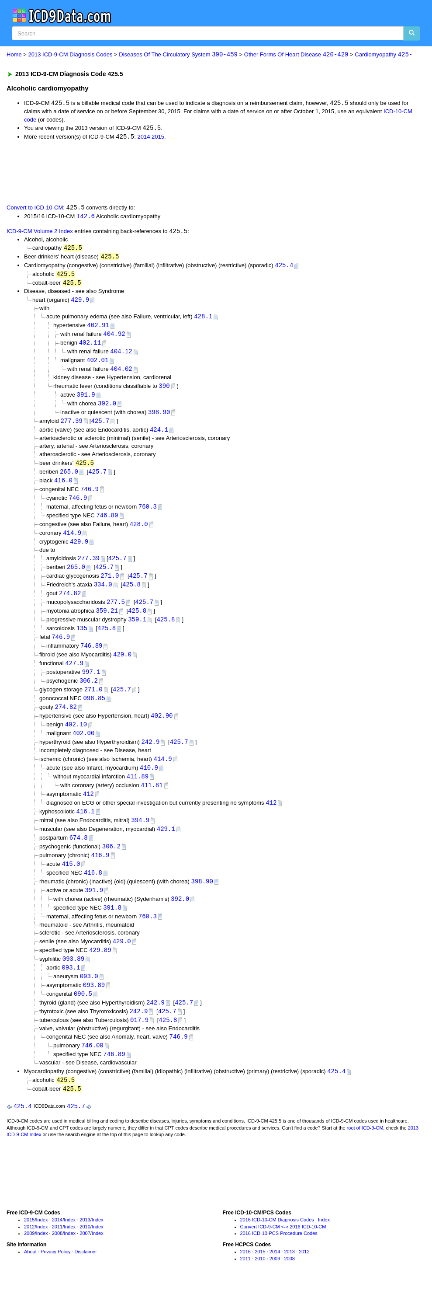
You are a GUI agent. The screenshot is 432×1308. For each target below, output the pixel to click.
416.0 (63, 487)
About (30, 1274)
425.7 (100, 426)
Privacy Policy (55, 1274)
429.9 (80, 303)
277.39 (71, 426)
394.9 (140, 836)
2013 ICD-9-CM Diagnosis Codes (70, 55)
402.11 (90, 346)
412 (88, 809)
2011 (57, 1249)
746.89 (107, 523)
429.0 (122, 666)
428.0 (139, 532)
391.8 (112, 926)
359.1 (137, 630)
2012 (29, 1249)
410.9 (149, 782)
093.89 (73, 978)
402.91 (98, 328)
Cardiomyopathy (383, 55)
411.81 (151, 800)
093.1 (71, 987)
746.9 (89, 496)
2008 (57, 1256)
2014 (143, 138)
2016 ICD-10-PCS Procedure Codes (279, 1256)
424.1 (159, 436)
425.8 (131, 594)
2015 (158, 138)
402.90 (162, 729)
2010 (84, 1249)
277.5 (116, 612)
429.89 (100, 969)
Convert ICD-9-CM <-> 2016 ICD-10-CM (283, 1249)
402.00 (83, 747)
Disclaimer (86, 1274)
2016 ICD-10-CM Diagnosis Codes (277, 1242)
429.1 (166, 845)
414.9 (72, 541)
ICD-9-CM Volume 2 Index (40, 233)
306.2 (88, 693)
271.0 (109, 585)
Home (14, 55)
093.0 (89, 996)
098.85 (94, 711)
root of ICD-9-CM (365, 1151)
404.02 (121, 374)
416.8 (93, 890)
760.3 (147, 514)
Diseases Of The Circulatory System (178, 55)
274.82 (70, 603)
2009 (29, 1256)
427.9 (74, 675)
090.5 (83, 1014)
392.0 (107, 409)
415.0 (71, 881)
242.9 (150, 756)
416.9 (100, 872)
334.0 (103, 594)
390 (164, 391)
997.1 (91, 684)
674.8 (78, 854)
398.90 (159, 418)
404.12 (121, 356)
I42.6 (85, 217)
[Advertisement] (162, 172)
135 (81, 639)
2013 (84, 1242)
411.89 (138, 791)
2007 (84, 1256)
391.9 (86, 400)
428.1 (203, 320)
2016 (245, 1274)
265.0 (69, 478)
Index (42, 1242)
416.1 (85, 827)
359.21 (107, 621)
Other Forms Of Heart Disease (296, 55)
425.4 (284, 267)
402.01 (97, 364)
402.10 (76, 738)
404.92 (114, 338)
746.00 (92, 1067)
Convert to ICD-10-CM (35, 209)
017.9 (139, 1041)
